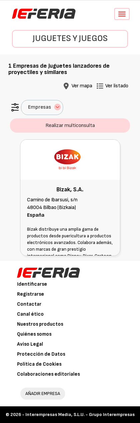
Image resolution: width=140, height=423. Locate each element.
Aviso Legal (30, 344)
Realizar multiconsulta (70, 125)
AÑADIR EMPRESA (42, 393)
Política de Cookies (39, 364)
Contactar (29, 304)
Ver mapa (82, 86)
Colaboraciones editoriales (48, 374)
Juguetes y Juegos (70, 38)
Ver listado (116, 86)
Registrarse (30, 294)
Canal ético (30, 314)
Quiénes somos (34, 334)
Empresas (44, 107)
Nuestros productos (40, 324)
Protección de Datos (41, 354)
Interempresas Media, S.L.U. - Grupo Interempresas (80, 414)
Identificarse (32, 284)
